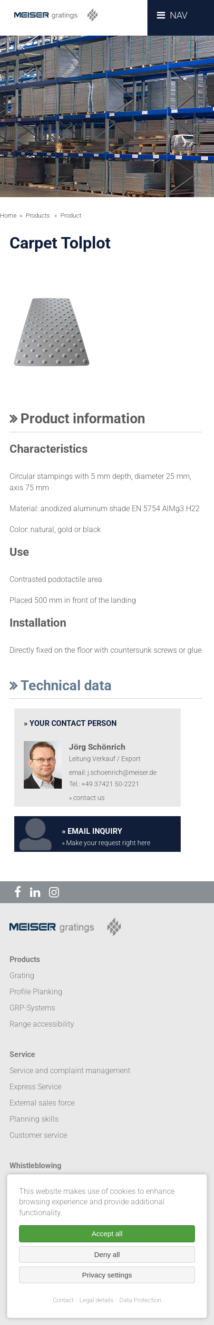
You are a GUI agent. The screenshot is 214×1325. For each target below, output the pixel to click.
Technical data (61, 685)
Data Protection (140, 1300)
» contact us (87, 798)
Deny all (107, 1254)
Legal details (96, 1300)
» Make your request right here (106, 843)
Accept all (106, 1234)
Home (8, 215)
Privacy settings (107, 1275)
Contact (63, 1300)
